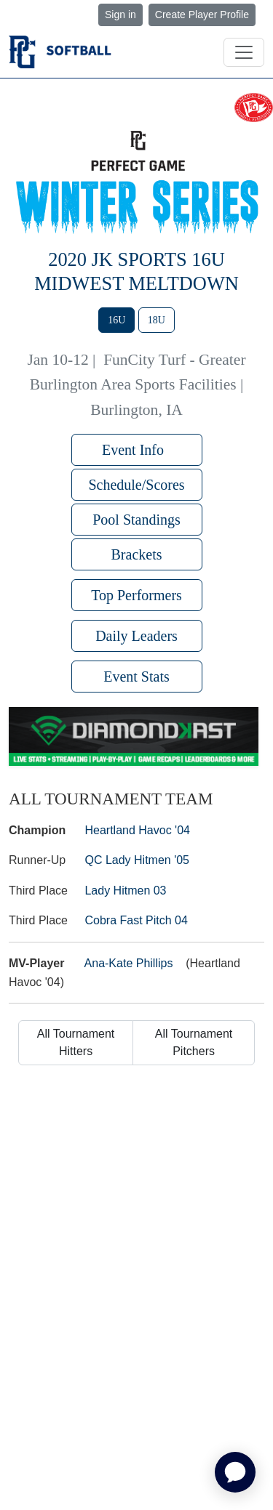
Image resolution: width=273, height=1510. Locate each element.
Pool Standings (136, 520)
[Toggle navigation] (243, 52)
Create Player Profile (202, 14)
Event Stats (136, 677)
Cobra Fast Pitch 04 (135, 920)
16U (116, 320)
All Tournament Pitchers (193, 1042)
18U (156, 320)
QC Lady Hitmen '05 (136, 860)
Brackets (136, 554)
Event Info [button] (136, 450)
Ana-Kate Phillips (128, 963)
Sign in (120, 14)
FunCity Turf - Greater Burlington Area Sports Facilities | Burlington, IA (138, 385)
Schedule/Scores (136, 485)
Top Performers (136, 595)
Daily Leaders (136, 636)
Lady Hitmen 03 (125, 890)
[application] (235, 1472)
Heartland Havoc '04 (136, 830)
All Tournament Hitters (75, 1042)
